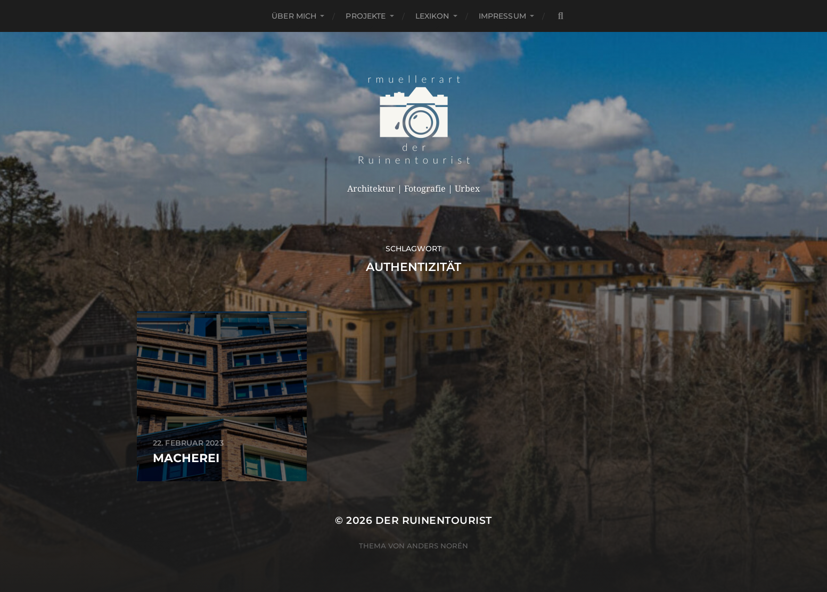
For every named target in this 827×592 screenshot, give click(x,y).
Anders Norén (437, 545)
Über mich (294, 16)
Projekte (366, 16)
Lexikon (432, 16)
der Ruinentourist (433, 520)
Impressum (502, 16)
